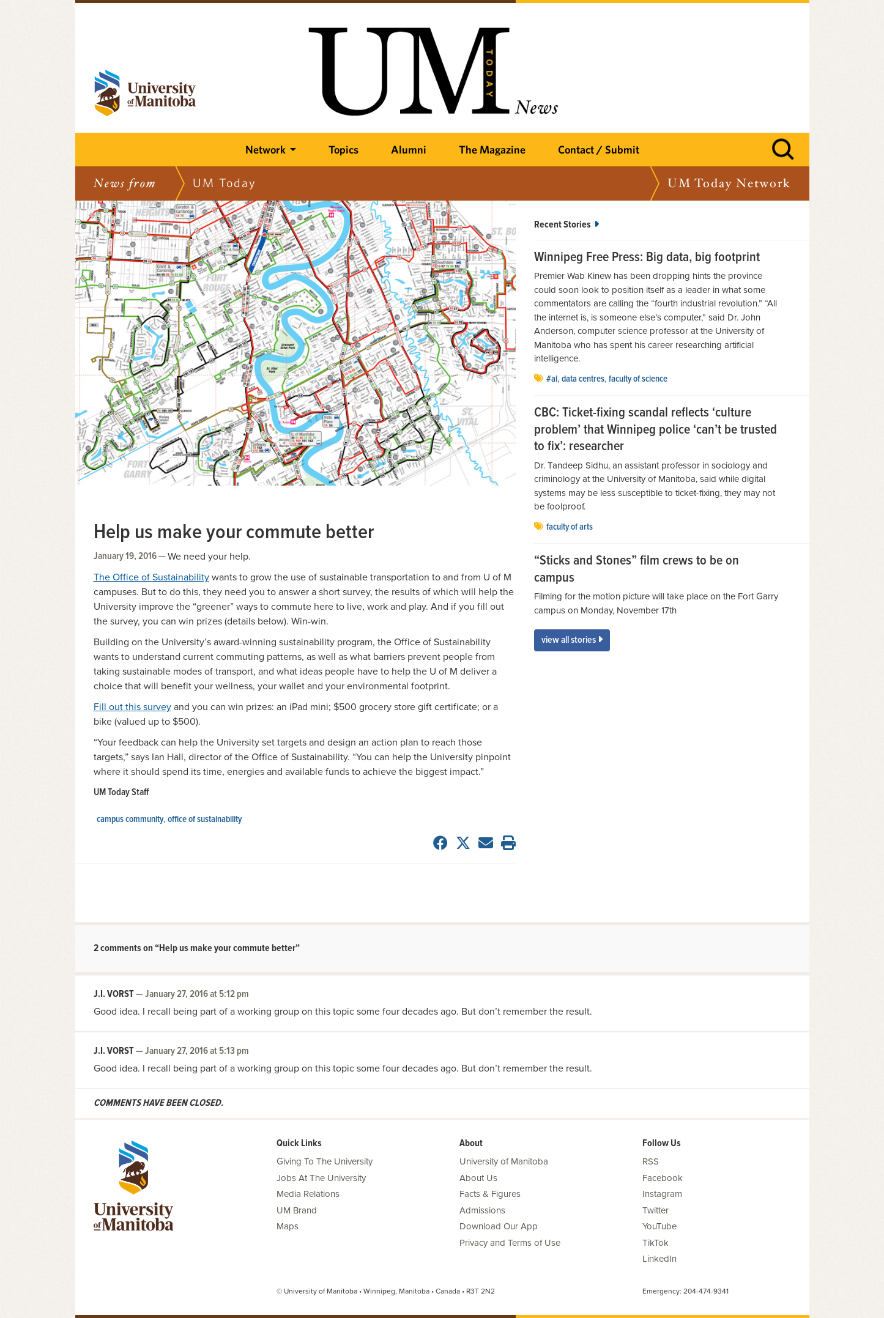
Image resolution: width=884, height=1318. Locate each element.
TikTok (655, 1242)
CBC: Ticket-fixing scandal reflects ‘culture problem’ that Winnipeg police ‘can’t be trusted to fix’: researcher (655, 430)
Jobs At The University (321, 1177)
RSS (650, 1161)
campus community (130, 819)
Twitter (655, 1210)
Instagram (662, 1193)
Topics (343, 149)
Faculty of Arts (569, 527)
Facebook (662, 1177)
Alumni (408, 149)
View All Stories (572, 640)
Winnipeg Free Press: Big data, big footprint (647, 258)
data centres (583, 379)
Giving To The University (325, 1161)
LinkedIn (659, 1258)
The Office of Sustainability (151, 577)
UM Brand (297, 1210)
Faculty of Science (638, 379)
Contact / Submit (598, 149)
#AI (551, 379)
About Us (478, 1177)
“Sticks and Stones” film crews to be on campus (636, 570)
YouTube (659, 1226)
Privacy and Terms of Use (509, 1242)
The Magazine (492, 149)
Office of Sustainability (205, 819)
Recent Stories (566, 225)
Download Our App (498, 1226)
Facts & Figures (490, 1193)
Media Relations (308, 1193)
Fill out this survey (132, 707)
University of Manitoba (503, 1161)
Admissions (482, 1210)
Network (265, 149)
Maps (288, 1226)
